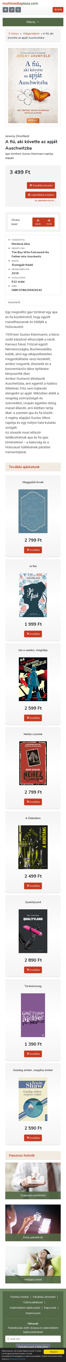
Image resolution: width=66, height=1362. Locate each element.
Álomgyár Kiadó (22, 265)
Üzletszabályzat (33, 1302)
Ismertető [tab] (14, 302)
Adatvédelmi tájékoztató (25, 1308)
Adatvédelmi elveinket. (17, 1359)
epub (38, 222)
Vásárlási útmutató (44, 1297)
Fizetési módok (19, 1297)
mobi (49, 222)
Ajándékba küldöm (41, 195)
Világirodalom (31, 34)
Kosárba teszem (41, 185)
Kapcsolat (50, 1308)
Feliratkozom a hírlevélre (33, 1347)
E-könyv (14, 34)
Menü (33, 22)
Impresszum (33, 1313)
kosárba (33, 550)
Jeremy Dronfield (17, 136)
